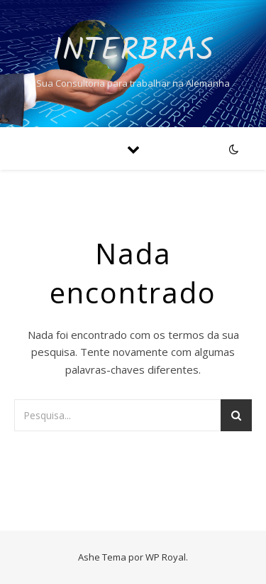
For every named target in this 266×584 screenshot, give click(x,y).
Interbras (133, 51)
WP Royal (165, 557)
